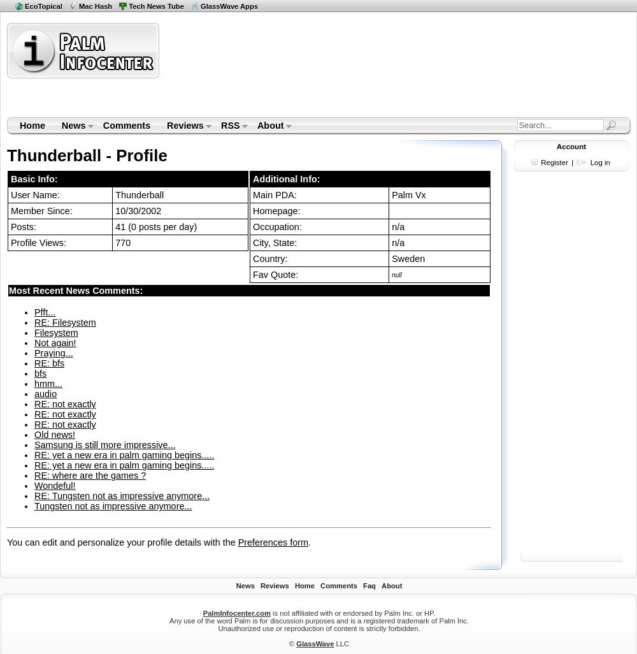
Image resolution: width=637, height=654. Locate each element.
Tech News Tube (156, 6)
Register (554, 162)
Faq (369, 586)
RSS (230, 126)
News (74, 126)
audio (45, 394)
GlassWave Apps (229, 6)
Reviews (185, 126)
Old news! (54, 435)
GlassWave (315, 644)
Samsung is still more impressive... (105, 445)
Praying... (53, 353)
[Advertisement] (222, 69)
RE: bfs (49, 363)
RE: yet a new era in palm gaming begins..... (124, 455)
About (270, 126)
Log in (600, 162)
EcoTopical (43, 6)
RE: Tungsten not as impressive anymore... (122, 496)
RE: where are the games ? (90, 475)
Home (32, 125)
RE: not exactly (65, 404)
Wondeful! (55, 486)
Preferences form (273, 542)
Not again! (55, 343)
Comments (126, 125)
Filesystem (56, 333)
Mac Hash (95, 6)
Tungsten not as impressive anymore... (113, 506)
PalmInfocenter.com (237, 613)
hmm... (48, 384)
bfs (40, 373)
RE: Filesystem (65, 322)
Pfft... (44, 312)
